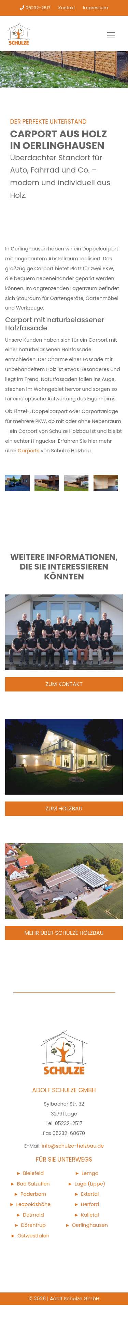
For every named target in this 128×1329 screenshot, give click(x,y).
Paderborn (33, 1194)
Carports (28, 450)
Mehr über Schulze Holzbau (63, 933)
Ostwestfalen (33, 1235)
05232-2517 (35, 7)
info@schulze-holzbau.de (73, 1145)
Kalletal (90, 1214)
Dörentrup (33, 1225)
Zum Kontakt (64, 684)
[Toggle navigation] (110, 35)
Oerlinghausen (90, 1225)
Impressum (95, 7)
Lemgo (90, 1173)
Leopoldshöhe (33, 1204)
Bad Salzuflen (33, 1183)
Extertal (90, 1194)
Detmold (33, 1214)
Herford (90, 1204)
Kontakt (66, 7)
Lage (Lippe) (90, 1183)
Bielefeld (33, 1173)
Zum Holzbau (63, 808)
